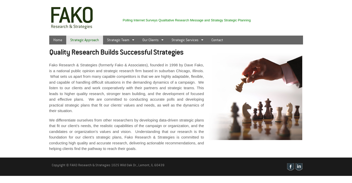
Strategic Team (118, 40)
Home (57, 40)
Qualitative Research (173, 20)
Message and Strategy (206, 20)
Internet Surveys (145, 20)
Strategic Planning (237, 20)
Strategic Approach (84, 40)
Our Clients (150, 40)
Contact (217, 40)
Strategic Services (185, 40)
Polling (128, 20)
